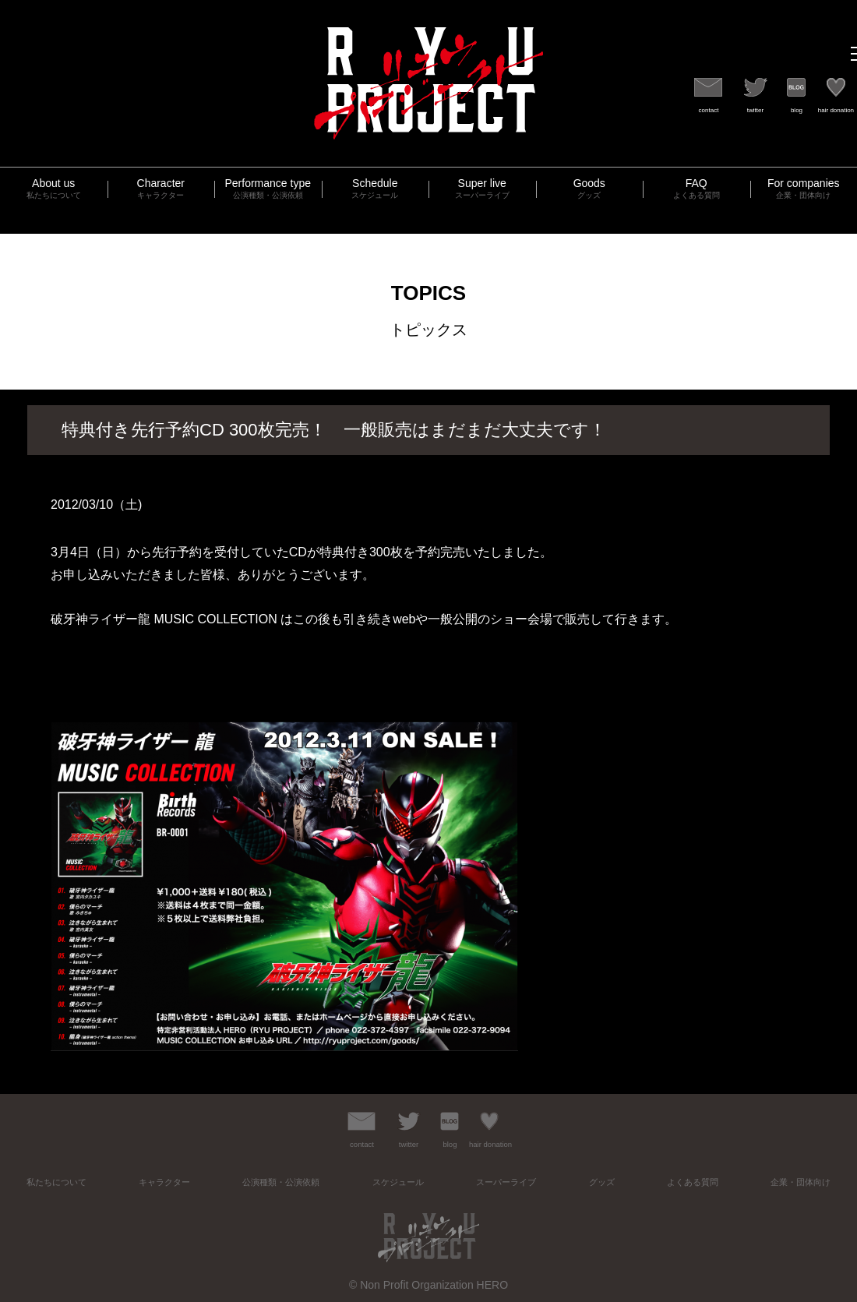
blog (796, 110)
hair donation (836, 110)
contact (709, 110)
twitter (755, 110)
